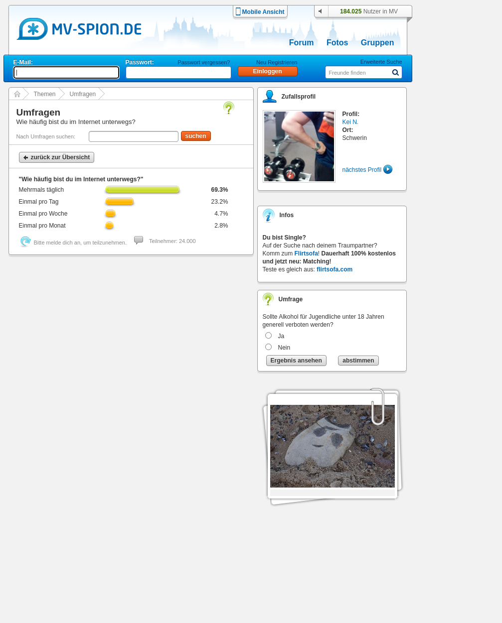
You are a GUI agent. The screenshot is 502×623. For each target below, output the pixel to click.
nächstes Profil (362, 169)
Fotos (337, 42)
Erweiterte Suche (381, 62)
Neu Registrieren (277, 62)
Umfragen (83, 94)
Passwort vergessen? (203, 62)
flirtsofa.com (334, 269)
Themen (45, 94)
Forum (301, 42)
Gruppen (377, 42)
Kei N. (350, 122)
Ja (281, 336)
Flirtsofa (306, 253)
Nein (284, 347)
